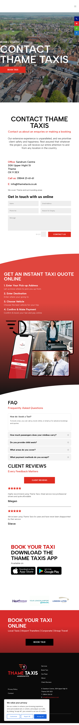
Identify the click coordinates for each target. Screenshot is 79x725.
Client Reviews (46, 684)
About (43, 680)
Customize (13, 716)
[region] (26, 710)
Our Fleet (44, 676)
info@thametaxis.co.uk (51, 699)
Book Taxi (44, 672)
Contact (11, 695)
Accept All (40, 716)
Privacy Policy (12, 691)
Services (44, 668)
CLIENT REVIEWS (39, 482)
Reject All (27, 716)
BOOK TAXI (14, 71)
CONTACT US (59, 236)
